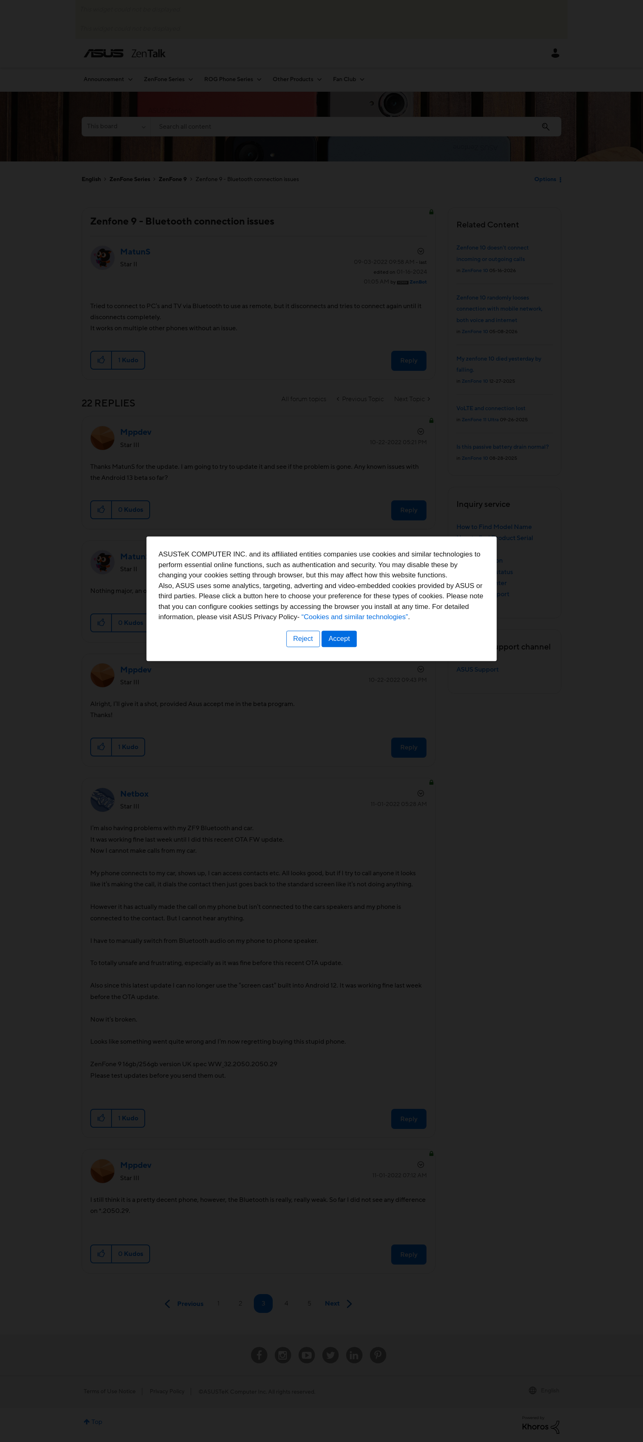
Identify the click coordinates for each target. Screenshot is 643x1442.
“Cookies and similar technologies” (346, 750)
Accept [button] (340, 772)
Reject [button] (302, 772)
